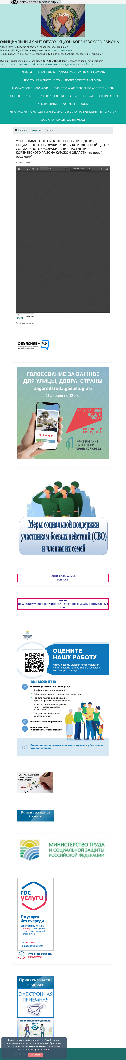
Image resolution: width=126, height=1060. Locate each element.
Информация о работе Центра (41, 80)
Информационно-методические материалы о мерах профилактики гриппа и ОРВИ (62, 111)
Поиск (84, 104)
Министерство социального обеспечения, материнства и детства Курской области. (47, 64)
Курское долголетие (52, 96)
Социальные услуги (91, 72)
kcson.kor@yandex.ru (63, 50)
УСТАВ (20, 317)
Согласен (35, 1054)
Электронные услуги (21, 96)
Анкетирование (48, 104)
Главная (27, 72)
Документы (66, 72)
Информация (45, 72)
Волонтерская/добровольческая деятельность (83, 88)
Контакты (69, 104)
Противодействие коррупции (84, 80)
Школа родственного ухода (30, 88)
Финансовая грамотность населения (94, 96)
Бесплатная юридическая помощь (62, 119)
